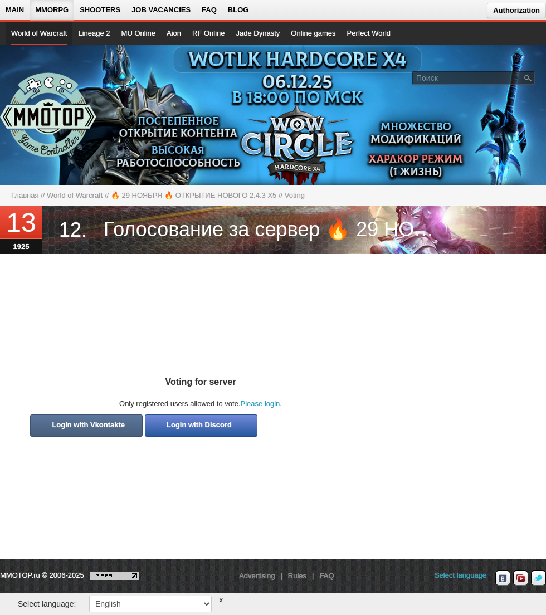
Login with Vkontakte (88, 425)
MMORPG (52, 10)
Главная (24, 195)
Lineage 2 (94, 33)
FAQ (209, 10)
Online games (313, 33)
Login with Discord (199, 425)
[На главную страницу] (49, 114)
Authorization (516, 10)
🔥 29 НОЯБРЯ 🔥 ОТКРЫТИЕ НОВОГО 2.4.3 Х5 (194, 195)
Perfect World (369, 33)
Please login (260, 403)
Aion (174, 33)
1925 (21, 246)
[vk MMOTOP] (502, 578)
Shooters (100, 10)
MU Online (138, 33)
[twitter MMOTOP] (538, 578)
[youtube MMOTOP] (520, 578)
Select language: (47, 603)
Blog (238, 10)
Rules (297, 576)
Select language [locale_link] (460, 575)
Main (15, 10)
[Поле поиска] (528, 77)
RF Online (208, 33)
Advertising (257, 576)
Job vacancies (161, 10)
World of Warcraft (39, 33)
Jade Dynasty (258, 33)
